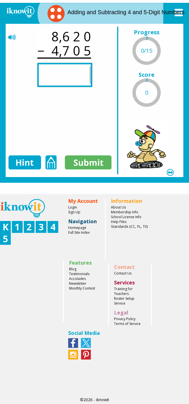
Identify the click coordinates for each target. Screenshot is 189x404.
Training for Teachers (123, 291)
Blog (72, 269)
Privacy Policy (125, 318)
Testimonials (79, 273)
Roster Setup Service (124, 301)
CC (132, 226)
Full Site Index (79, 232)
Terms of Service (127, 323)
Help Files (118, 221)
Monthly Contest (82, 288)
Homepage (77, 227)
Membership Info (124, 212)
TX (145, 226)
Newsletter (77, 283)
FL (139, 226)
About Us (118, 207)
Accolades (77, 278)
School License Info (126, 216)
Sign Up (74, 212)
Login (72, 207)
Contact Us (123, 273)
